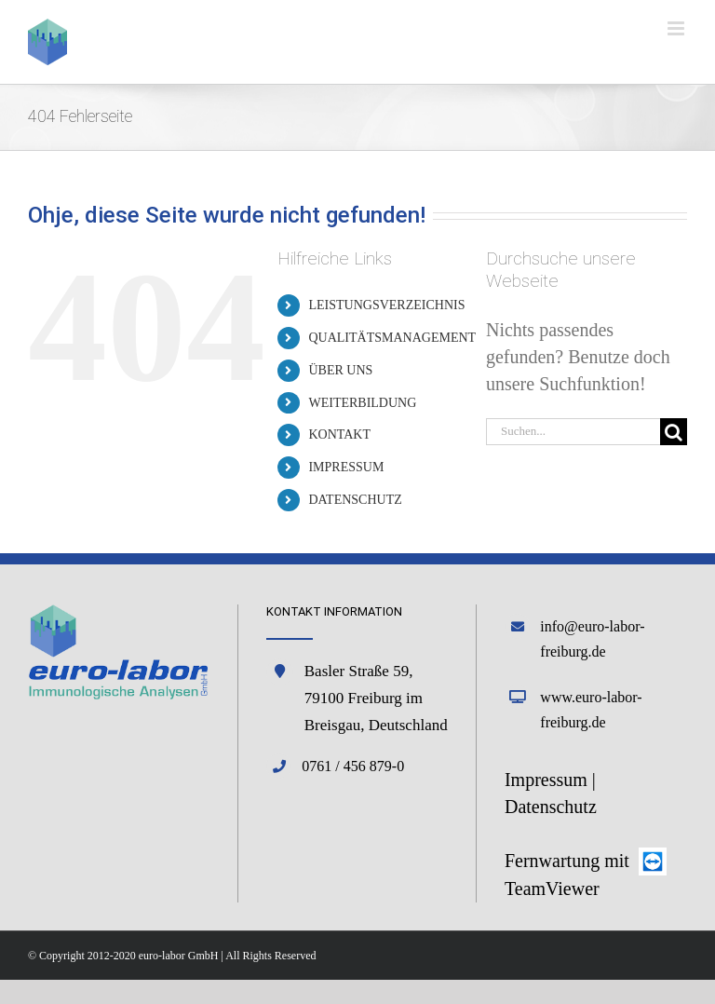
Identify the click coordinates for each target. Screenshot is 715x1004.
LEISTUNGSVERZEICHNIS (386, 305)
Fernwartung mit (569, 860)
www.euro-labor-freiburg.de (590, 709)
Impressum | (550, 779)
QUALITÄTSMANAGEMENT (392, 338)
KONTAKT (339, 434)
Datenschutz (551, 806)
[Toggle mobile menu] (677, 28)
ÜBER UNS (340, 370)
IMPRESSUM (346, 467)
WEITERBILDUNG (362, 403)
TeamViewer (552, 888)
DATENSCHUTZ (354, 500)
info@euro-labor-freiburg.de (592, 638)
